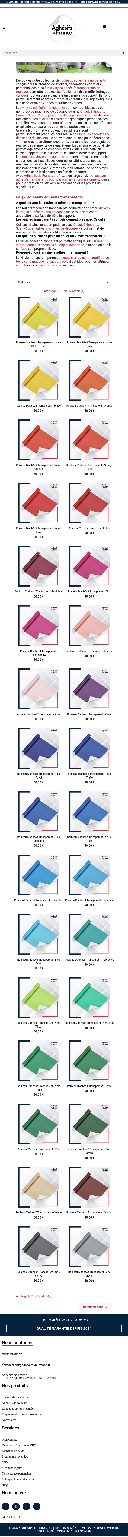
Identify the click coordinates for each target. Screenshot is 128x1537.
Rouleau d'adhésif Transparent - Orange (89, 405)
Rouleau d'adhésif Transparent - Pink (89, 591)
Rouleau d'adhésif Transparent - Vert (38, 1149)
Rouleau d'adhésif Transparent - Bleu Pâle (89, 900)
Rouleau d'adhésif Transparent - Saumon (89, 651)
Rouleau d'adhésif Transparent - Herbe (89, 1086)
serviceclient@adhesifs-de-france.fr (26, 1365)
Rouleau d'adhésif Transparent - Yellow (38, 405)
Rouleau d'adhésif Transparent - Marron (89, 1212)
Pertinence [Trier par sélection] (64, 282)
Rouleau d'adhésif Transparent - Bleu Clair (38, 900)
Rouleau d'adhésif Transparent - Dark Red (38, 591)
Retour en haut (95, 1307)
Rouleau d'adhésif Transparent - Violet (89, 714)
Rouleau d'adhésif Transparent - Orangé (39, 1212)
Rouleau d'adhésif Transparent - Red (89, 528)
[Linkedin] (26, 1506)
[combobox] (59, 53)
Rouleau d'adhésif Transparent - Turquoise (89, 959)
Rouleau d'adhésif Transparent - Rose (38, 714)
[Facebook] (5, 1506)
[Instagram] (16, 1506)
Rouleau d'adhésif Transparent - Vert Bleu (89, 1022)
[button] (4, 29)
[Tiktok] (36, 1506)
